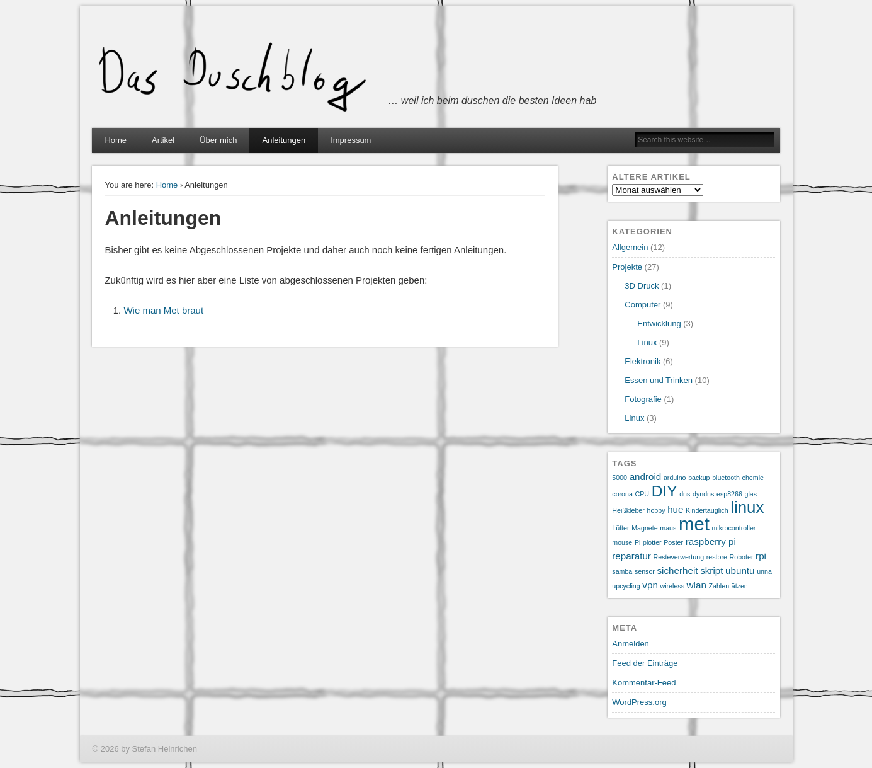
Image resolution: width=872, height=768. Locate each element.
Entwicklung (659, 323)
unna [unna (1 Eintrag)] (764, 571)
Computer (642, 304)
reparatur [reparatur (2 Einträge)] (631, 556)
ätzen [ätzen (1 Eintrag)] (740, 586)
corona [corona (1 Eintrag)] (622, 494)
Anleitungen (283, 140)
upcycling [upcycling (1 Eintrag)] (626, 586)
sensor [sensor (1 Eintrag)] (645, 571)
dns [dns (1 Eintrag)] (684, 494)
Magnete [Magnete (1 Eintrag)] (644, 528)
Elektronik (642, 361)
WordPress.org (639, 702)
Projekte (627, 267)
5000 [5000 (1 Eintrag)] (619, 477)
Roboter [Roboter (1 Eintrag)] (742, 557)
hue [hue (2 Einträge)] (675, 509)
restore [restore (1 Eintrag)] (716, 557)
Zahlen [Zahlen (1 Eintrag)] (718, 586)
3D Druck (642, 285)
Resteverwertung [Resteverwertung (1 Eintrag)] (679, 557)
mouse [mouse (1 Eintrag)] (622, 542)
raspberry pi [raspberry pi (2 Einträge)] (711, 541)
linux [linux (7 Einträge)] (747, 507)
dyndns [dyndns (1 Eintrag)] (703, 494)
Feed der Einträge (644, 663)
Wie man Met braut (163, 310)
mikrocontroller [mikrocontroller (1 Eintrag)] (733, 528)
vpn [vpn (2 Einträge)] (650, 585)
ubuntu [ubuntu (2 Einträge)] (739, 570)
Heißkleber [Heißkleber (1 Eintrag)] (628, 510)
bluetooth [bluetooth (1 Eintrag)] (726, 477)
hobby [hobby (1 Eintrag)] (656, 510)
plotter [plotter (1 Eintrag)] (652, 542)
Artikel (163, 140)
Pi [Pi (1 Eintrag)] (637, 542)
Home (116, 140)
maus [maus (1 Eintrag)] (668, 528)
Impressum (351, 140)
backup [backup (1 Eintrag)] (699, 477)
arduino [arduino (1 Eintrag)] (675, 477)
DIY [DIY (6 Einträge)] (664, 491)
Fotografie (643, 399)
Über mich (218, 140)
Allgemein (630, 247)
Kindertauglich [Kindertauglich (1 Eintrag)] (707, 510)
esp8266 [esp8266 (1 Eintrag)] (729, 494)
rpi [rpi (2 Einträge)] (761, 556)
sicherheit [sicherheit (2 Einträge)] (677, 570)
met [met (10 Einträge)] (694, 523)
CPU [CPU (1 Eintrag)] (642, 494)
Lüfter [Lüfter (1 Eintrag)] (620, 528)
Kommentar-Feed (644, 682)
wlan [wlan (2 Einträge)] (696, 585)
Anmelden (630, 643)
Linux (647, 342)
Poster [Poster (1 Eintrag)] (673, 542)
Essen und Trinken (659, 380)
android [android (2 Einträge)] (646, 476)
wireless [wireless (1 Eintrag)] (672, 586)
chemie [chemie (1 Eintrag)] (753, 477)
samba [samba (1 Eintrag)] (622, 571)
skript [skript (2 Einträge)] (711, 570)
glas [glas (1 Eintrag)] (751, 494)
